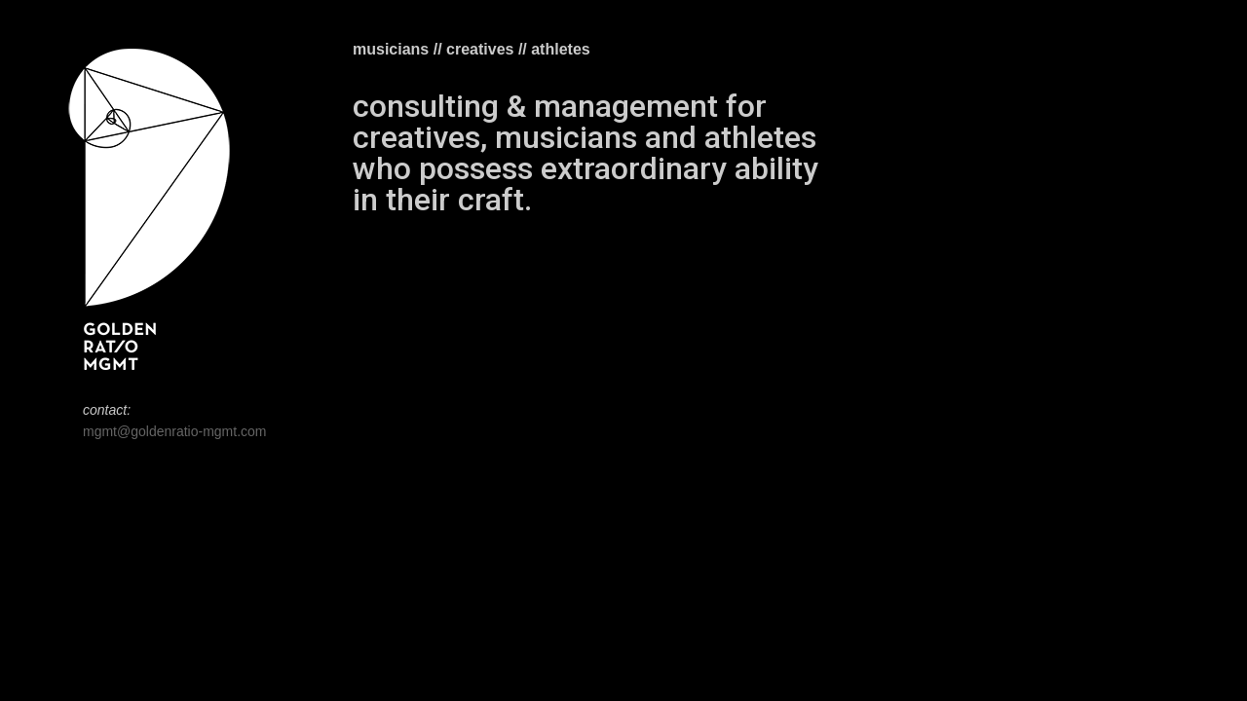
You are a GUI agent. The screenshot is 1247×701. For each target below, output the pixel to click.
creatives (479, 49)
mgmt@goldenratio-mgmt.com (175, 431)
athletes (560, 49)
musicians (391, 49)
